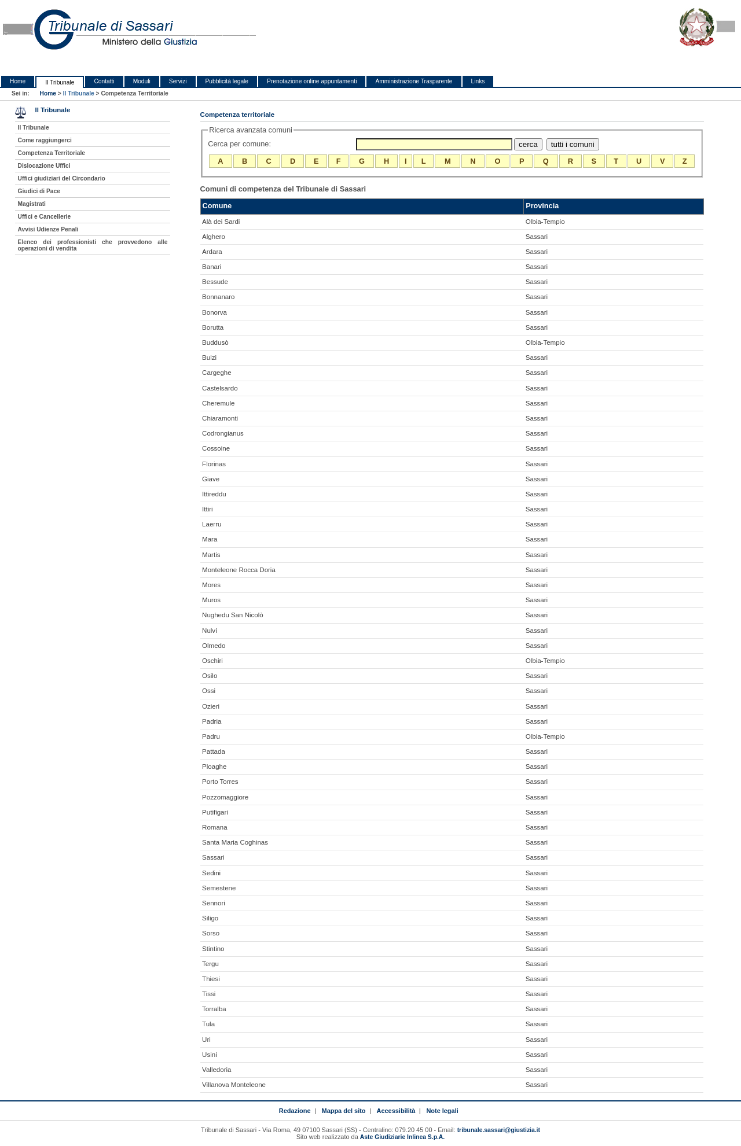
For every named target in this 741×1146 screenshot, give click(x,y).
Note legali (442, 1110)
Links (478, 81)
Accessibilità (396, 1110)
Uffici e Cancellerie (44, 216)
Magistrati (32, 204)
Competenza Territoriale (51, 153)
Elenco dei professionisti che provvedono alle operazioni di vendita (93, 245)
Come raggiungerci (45, 140)
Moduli (142, 81)
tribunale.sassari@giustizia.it (498, 1130)
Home (17, 81)
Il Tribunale (59, 82)
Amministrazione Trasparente (413, 81)
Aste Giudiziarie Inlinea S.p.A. (402, 1137)
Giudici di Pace (39, 191)
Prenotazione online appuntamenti (312, 81)
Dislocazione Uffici (44, 166)
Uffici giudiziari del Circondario (61, 178)
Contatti (104, 81)
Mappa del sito (344, 1110)
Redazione (295, 1110)
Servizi (178, 81)
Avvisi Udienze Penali (48, 229)
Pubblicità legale (227, 81)
